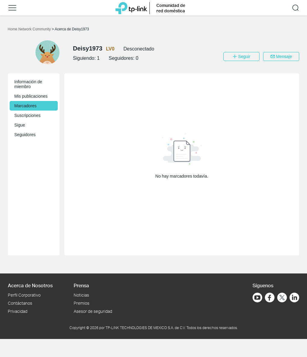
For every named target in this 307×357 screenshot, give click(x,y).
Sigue (19, 125)
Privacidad (17, 311)
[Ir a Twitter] (282, 298)
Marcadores (25, 105)
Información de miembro (28, 84)
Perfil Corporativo (24, 295)
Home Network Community (30, 29)
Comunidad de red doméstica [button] (170, 8)
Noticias (81, 295)
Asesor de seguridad (93, 311)
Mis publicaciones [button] (31, 96)
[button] (12, 8)
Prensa (81, 285)
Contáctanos (20, 303)
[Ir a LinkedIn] (294, 297)
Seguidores (25, 134)
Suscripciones (27, 115)
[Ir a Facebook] (270, 297)
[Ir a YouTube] (257, 297)
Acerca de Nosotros (30, 285)
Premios (81, 303)
